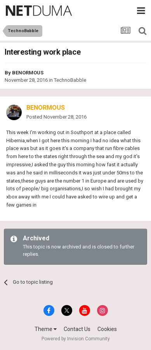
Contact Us (77, 329)
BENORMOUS (27, 73)
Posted (56, 117)
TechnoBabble (70, 80)
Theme (46, 329)
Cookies (107, 329)
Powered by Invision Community (76, 338)
